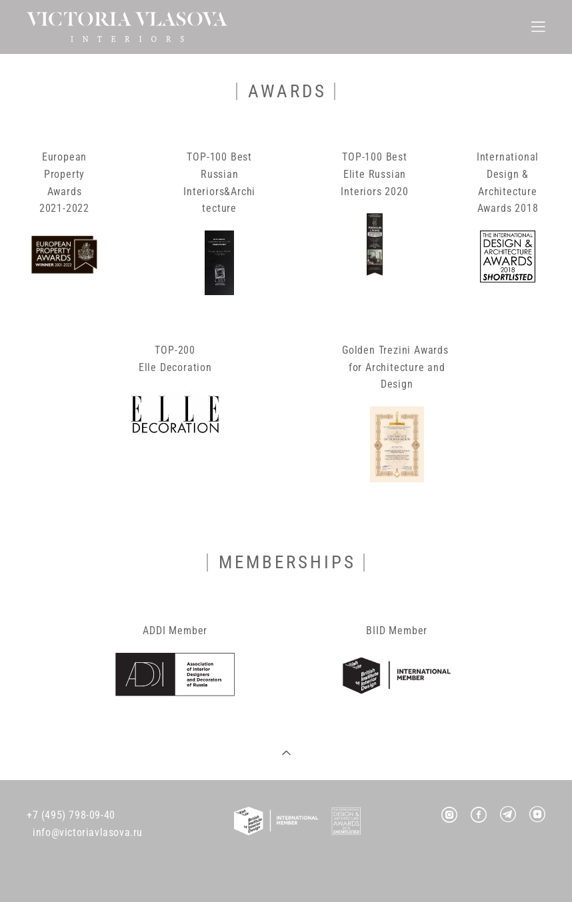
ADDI (154, 630)
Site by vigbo (286, 870)
